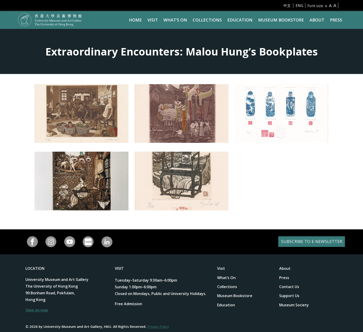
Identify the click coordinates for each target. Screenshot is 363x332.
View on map (36, 310)
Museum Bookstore (281, 20)
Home (135, 20)
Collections (207, 20)
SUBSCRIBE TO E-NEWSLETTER (309, 242)
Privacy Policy (158, 326)
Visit (152, 20)
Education (240, 20)
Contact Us (289, 286)
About (317, 20)
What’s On (175, 20)
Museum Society (294, 304)
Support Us (289, 295)
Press (336, 20)
